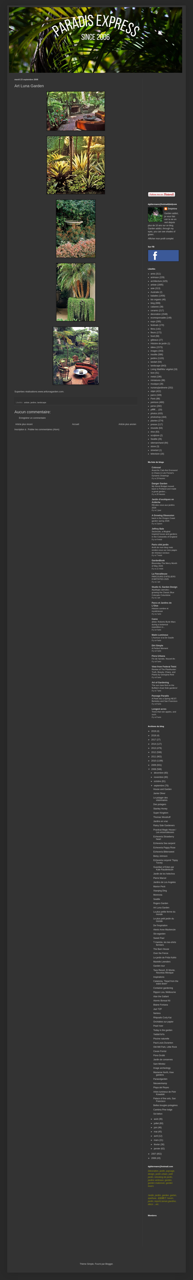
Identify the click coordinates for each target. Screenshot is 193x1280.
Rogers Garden (160, 903)
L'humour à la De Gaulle (163, 638)
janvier (157, 1148)
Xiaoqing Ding (160, 890)
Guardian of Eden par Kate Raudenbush (163, 868)
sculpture (155, 435)
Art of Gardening (160, 682)
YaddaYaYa (158, 1034)
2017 (154, 739)
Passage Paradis (160, 696)
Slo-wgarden (159, 934)
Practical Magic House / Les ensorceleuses (164, 831)
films (153, 329)
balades (154, 295)
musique (155, 384)
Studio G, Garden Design (164, 587)
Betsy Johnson (160, 856)
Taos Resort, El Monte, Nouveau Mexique (164, 971)
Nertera (157, 1013)
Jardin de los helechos (164, 873)
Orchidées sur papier (163, 1021)
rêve (153, 432)
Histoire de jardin (159, 343)
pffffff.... (154, 409)
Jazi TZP (157, 1009)
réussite (154, 428)
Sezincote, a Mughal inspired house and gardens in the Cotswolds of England (164, 534)
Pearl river (158, 1026)
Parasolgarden (160, 1079)
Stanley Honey (160, 808)
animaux (155, 277)
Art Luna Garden (161, 907)
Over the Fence (160, 953)
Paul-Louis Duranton (163, 1043)
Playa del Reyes (161, 1087)
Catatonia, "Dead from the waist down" (165, 982)
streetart (155, 450)
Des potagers (159, 804)
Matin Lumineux (160, 635)
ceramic (154, 310)
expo (153, 321)
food (153, 336)
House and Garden (162, 789)
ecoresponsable (158, 317)
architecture (156, 281)
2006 (154, 1158)
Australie (155, 292)
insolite (154, 354)
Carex (155, 619)
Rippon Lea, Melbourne (164, 992)
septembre (159, 785)
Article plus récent (23, 424)
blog (153, 303)
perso (153, 406)
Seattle (154, 439)
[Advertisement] (163, 132)
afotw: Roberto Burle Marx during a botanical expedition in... (164, 624)
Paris (153, 398)
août (156, 1119)
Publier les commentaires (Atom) (43, 429)
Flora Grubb (159, 1055)
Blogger (109, 1264)
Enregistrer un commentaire (32, 418)
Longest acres (159, 709)
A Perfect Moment (160, 648)
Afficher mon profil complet (161, 238)
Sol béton (158, 1114)
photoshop (156, 417)
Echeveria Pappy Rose (164, 847)
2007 (154, 1154)
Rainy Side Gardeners (164, 825)
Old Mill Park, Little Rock (165, 1047)
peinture (154, 402)
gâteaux (154, 340)
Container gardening (163, 988)
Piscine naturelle (161, 1038)
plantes (154, 420)
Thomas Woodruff (161, 817)
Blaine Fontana (160, 1005)
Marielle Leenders (161, 961)
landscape (41, 402)
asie (153, 288)
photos (154, 413)
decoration (156, 314)
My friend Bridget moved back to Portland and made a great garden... (164, 489)
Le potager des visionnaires (160, 798)
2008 (154, 769)
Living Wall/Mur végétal (162, 369)
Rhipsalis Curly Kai (162, 1017)
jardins (33, 402)
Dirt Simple (157, 645)
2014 (154, 744)
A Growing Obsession (163, 515)
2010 (154, 760)
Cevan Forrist (159, 1051)
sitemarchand (157, 443)
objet (153, 391)
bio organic (156, 299)
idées (153, 347)
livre (153, 373)
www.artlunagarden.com (50, 391)
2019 (154, 731)
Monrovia (157, 895)
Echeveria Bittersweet (163, 852)
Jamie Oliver (159, 793)
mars (156, 1140)
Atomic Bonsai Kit (161, 1000)
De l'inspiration (160, 925)
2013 (154, 748)
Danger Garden (159, 483)
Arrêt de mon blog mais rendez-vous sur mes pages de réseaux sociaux (164, 550)
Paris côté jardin (160, 544)
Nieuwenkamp (160, 1083)
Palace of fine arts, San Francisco (164, 1099)
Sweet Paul (158, 938)
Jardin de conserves (163, 1059)
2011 (154, 756)
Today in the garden (162, 1030)
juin (156, 1127)
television (155, 454)
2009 (154, 765)
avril (156, 1136)
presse (154, 424)
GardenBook (158, 560)
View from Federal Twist (164, 666)
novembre (159, 777)
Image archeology (161, 1068)
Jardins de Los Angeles (164, 882)
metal (153, 376)
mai (156, 1131)
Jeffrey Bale (158, 529)
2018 (154, 735)
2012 (154, 752)
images (154, 351)
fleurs (153, 332)
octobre (158, 781)
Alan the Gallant (161, 996)
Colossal (156, 467)
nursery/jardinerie (159, 387)
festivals (154, 325)
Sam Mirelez (159, 1064)
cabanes (155, 306)
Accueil (75, 424)
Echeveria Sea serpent (164, 843)
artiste (26, 402)
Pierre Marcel (159, 878)
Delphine (172, 208)
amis (153, 274)
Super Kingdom (160, 813)
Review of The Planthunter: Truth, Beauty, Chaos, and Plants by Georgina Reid (164, 672)
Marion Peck (159, 886)
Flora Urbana (158, 656)
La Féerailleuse (159, 574)
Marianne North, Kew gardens (163, 1073)
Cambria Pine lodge (162, 1109)
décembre (159, 773)
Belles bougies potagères (165, 1105)
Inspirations (158, 977)
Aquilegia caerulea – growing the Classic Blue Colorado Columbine (163, 592)
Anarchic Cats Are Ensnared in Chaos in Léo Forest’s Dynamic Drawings (164, 473)
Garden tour (159, 966)
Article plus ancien (127, 424)
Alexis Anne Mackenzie (164, 929)
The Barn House (161, 949)
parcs (153, 395)
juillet (156, 1123)
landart (154, 362)
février (157, 1144)
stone (153, 446)
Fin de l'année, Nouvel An (163, 659)
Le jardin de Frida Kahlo (164, 957)
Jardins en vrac (160, 821)
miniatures (156, 380)
